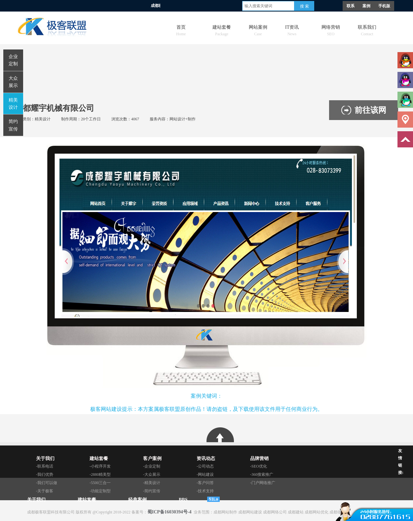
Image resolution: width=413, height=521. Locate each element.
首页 (181, 29)
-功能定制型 (100, 491)
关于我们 (36, 499)
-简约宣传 (151, 491)
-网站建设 (205, 474)
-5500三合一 (100, 482)
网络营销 (330, 29)
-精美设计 (151, 482)
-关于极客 (44, 491)
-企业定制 (151, 466)
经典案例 (137, 499)
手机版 (384, 6)
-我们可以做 (46, 482)
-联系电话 (44, 466)
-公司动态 (205, 466)
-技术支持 (205, 491)
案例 (366, 6)
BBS (183, 499)
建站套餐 (221, 29)
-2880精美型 (100, 474)
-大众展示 (151, 474)
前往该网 (370, 110)
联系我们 (367, 29)
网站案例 (258, 29)
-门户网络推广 (262, 482)
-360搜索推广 (261, 474)
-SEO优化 (258, 466)
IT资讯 (292, 29)
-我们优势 (44, 474)
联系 (351, 6)
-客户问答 (205, 482)
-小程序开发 (100, 466)
